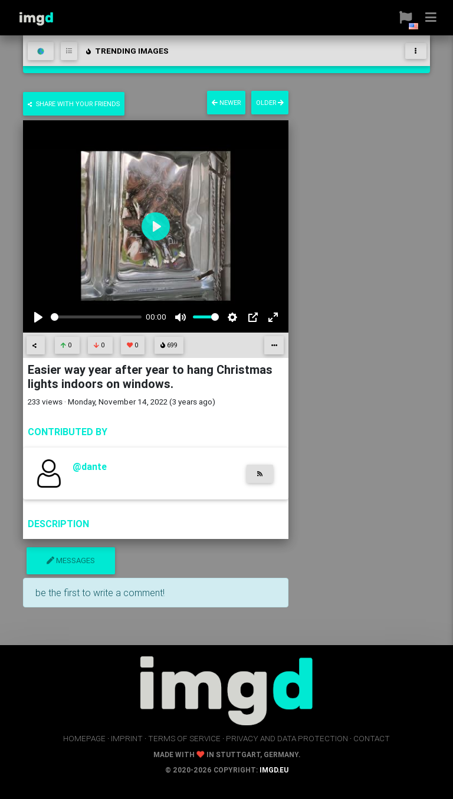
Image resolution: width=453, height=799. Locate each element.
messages (71, 560)
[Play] (38, 317)
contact (371, 738)
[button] (401, 17)
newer (226, 102)
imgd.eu (274, 769)
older (270, 102)
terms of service (184, 738)
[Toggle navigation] (415, 51)
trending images (126, 50)
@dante (90, 466)
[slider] (96, 317)
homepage (84, 738)
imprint (127, 738)
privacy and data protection (287, 738)
